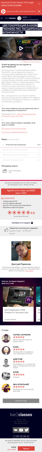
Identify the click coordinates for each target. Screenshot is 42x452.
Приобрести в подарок (21, 223)
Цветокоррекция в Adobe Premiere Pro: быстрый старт (19, 115)
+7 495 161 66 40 (21, 436)
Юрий (16, 372)
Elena (16, 347)
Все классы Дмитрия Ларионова (14, 128)
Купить (26, 449)
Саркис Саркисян (22, 335)
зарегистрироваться (31, 19)
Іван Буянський (21, 384)
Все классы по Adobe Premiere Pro (14, 132)
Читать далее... (29, 271)
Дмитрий (17, 359)
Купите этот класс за (21, 191)
